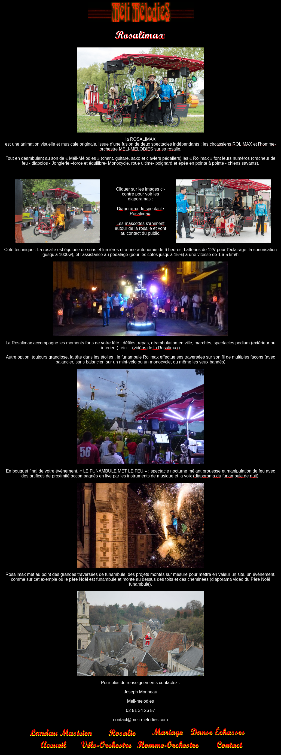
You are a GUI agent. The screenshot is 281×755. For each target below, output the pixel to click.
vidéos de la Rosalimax (156, 347)
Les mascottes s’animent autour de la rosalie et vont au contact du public (140, 228)
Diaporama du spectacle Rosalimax (140, 211)
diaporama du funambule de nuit (225, 476)
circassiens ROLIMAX (231, 144)
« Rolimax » (201, 158)
